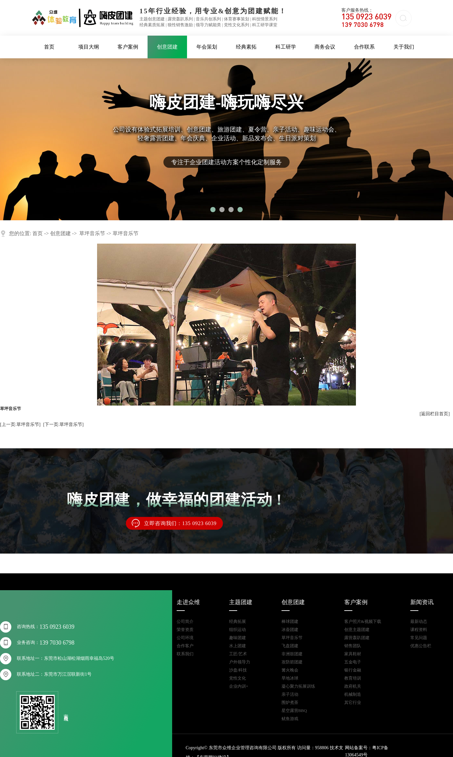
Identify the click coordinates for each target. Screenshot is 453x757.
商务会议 (325, 47)
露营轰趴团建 (357, 637)
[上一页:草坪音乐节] (20, 424)
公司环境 (185, 637)
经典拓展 (237, 621)
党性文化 (237, 678)
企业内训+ (238, 686)
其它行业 (352, 702)
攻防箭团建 (292, 662)
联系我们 (185, 653)
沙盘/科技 (238, 670)
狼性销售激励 (180, 24)
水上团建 (237, 645)
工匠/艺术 (238, 653)
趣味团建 (237, 637)
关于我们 (403, 47)
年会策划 (206, 47)
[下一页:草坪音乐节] (63, 424)
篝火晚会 (290, 670)
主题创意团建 (152, 19)
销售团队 (352, 645)
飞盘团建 (290, 645)
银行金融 (352, 670)
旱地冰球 (290, 678)
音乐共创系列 (208, 19)
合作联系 (364, 47)
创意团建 (167, 47)
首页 (49, 47)
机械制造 (352, 694)
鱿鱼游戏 (290, 718)
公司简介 (185, 621)
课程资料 (418, 629)
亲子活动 (290, 694)
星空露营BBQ (294, 710)
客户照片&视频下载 (362, 621)
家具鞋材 (352, 653)
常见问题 (418, 637)
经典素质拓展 (152, 24)
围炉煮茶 (290, 702)
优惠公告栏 (420, 645)
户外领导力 (239, 662)
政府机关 (352, 686)
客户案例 (127, 47)
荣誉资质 (185, 629)
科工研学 (285, 47)
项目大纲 (88, 47)
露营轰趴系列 (180, 19)
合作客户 (185, 645)
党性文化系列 (236, 24)
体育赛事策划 (236, 19)
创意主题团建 (357, 629)
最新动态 (418, 621)
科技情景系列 (264, 19)
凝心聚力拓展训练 (298, 686)
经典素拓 (246, 47)
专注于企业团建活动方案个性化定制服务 (226, 162)
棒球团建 (290, 621)
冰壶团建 (290, 629)
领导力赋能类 (208, 24)
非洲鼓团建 (292, 653)
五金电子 (352, 662)
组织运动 (237, 629)
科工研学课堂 (264, 24)
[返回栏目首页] (435, 413)
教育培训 (352, 678)
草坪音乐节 (92, 233)
